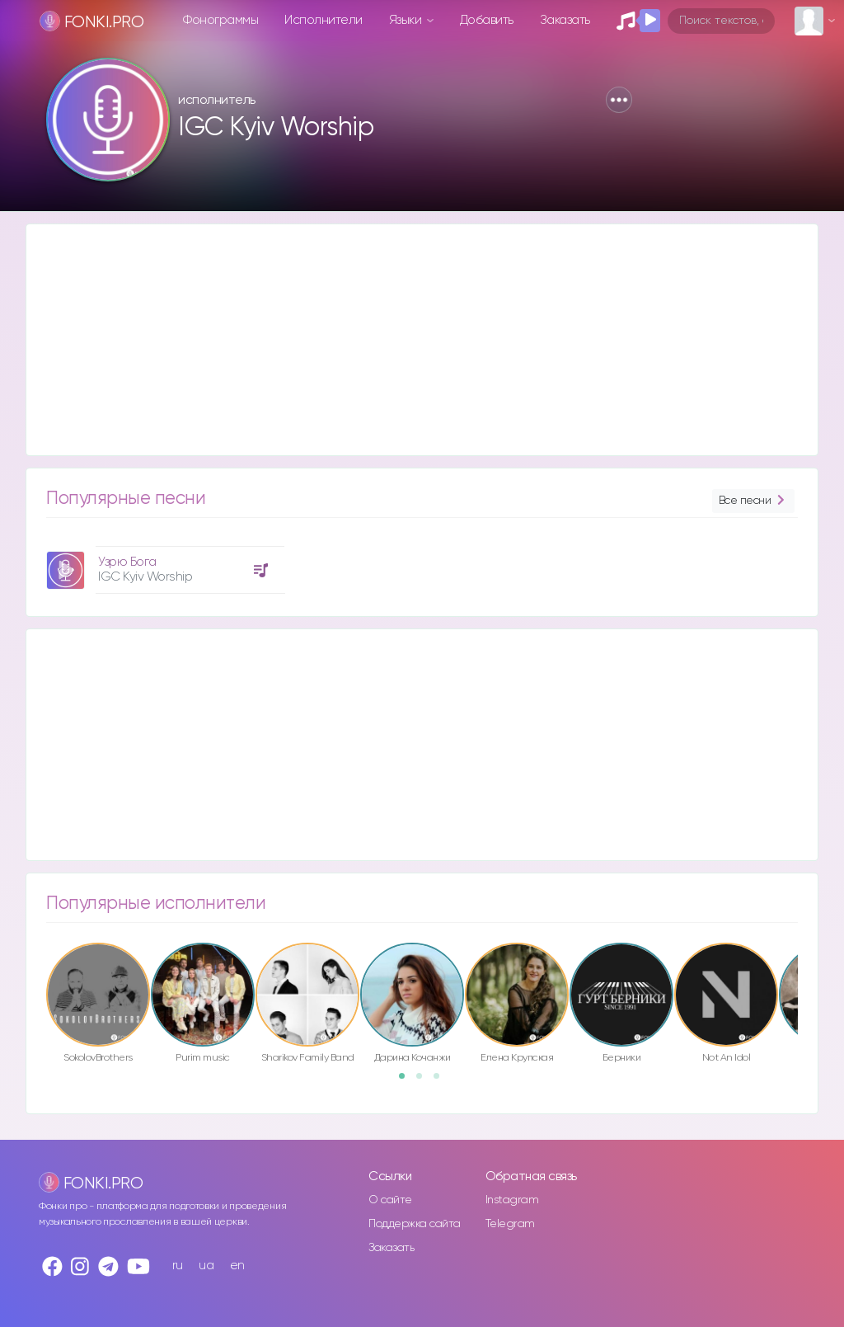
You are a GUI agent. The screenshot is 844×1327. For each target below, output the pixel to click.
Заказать (565, 20)
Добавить (486, 20)
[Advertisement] (422, 339)
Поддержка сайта (414, 1224)
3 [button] (442, 1081)
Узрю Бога (127, 562)
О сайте (390, 1200)
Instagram (512, 1200)
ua (206, 1265)
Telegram (510, 1224)
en (237, 1265)
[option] (163, 564)
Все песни (753, 501)
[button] (619, 99)
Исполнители (323, 20)
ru (177, 1265)
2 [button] (424, 1081)
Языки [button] (406, 20)
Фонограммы (220, 20)
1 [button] (407, 1081)
